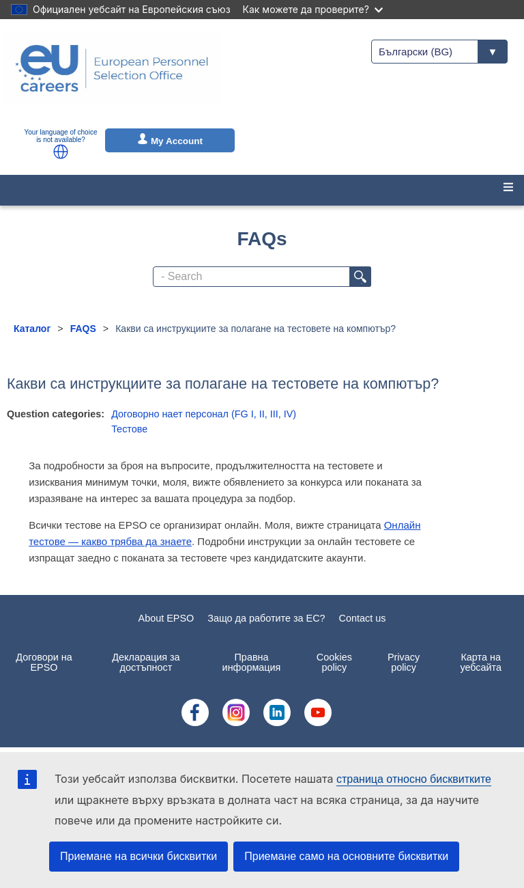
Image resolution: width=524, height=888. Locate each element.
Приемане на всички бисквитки (138, 856)
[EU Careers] (112, 77)
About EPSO (166, 618)
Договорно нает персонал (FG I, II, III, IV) (203, 413)
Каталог (32, 328)
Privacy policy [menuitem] (404, 662)
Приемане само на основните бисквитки (346, 856)
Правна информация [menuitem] (251, 662)
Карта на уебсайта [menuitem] (480, 662)
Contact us (362, 618)
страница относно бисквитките (413, 779)
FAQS (83, 328)
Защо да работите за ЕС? (266, 618)
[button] (61, 151)
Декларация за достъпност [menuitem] (145, 662)
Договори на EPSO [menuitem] (44, 662)
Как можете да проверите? (313, 9)
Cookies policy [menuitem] (334, 662)
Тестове (129, 429)
